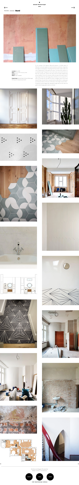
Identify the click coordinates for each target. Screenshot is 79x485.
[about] (39, 476)
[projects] (29, 476)
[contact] (50, 476)
